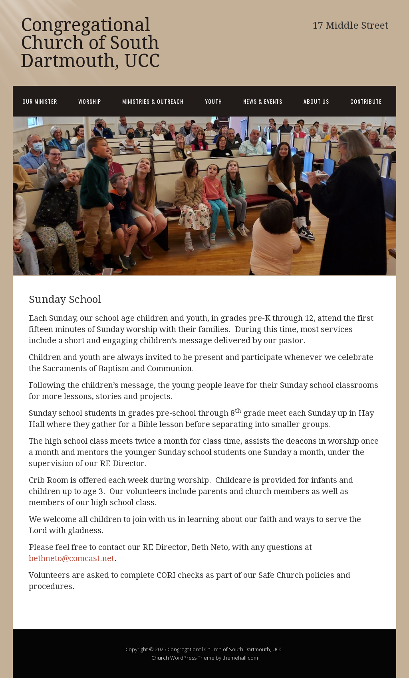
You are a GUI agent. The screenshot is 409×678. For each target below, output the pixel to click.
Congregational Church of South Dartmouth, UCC (90, 42)
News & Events (262, 101)
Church (160, 657)
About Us (316, 101)
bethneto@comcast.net (71, 558)
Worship (89, 101)
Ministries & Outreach (153, 101)
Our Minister (39, 101)
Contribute (366, 101)
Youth (213, 101)
